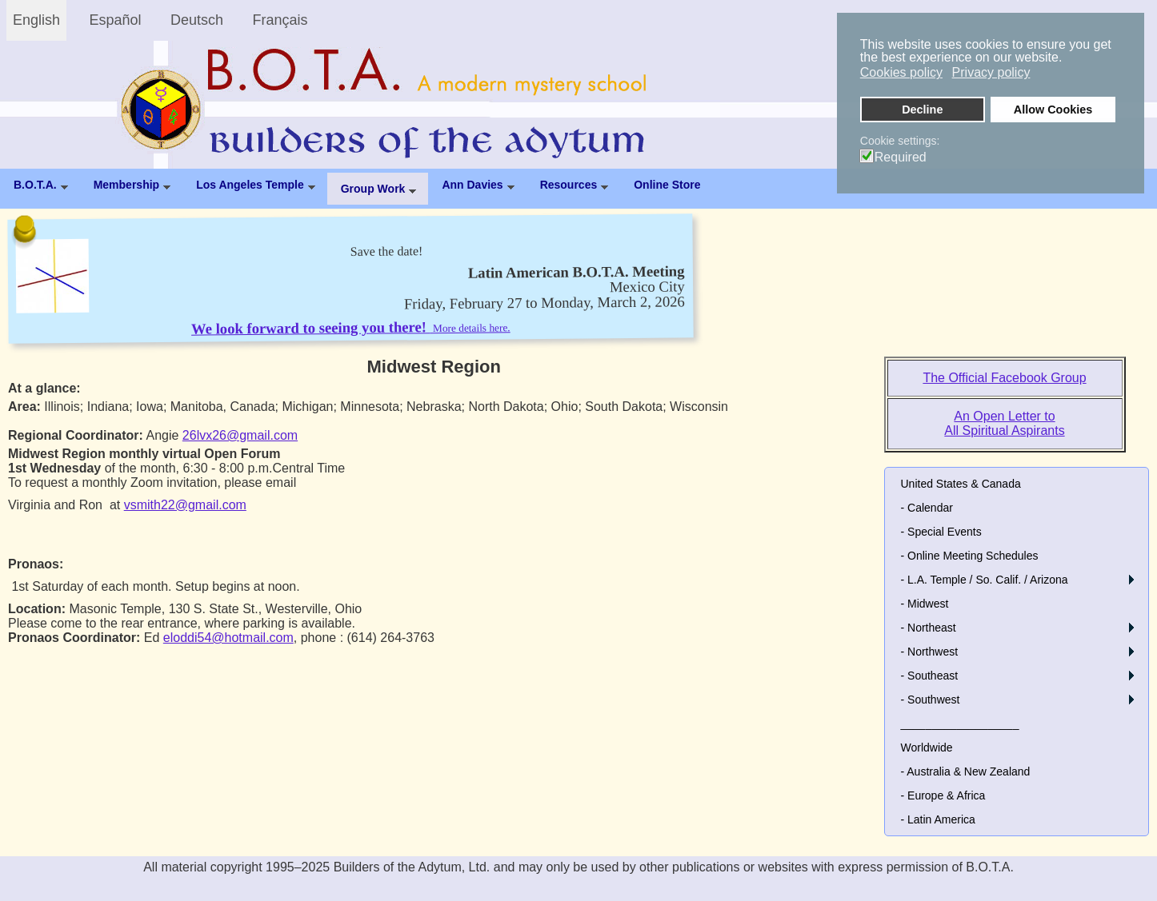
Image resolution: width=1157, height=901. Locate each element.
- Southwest (930, 699)
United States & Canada (961, 483)
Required (901, 157)
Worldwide (927, 747)
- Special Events (941, 531)
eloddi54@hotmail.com (228, 637)
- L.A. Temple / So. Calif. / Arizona (984, 579)
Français (280, 20)
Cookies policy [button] (901, 72)
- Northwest (930, 651)
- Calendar (927, 507)
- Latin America (938, 819)
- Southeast (930, 675)
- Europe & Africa (943, 795)
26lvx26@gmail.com (240, 435)
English (36, 20)
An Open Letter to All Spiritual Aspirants (1004, 423)
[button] (1131, 580)
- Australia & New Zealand (966, 771)
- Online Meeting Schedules (970, 555)
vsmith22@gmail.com (185, 505)
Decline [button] (922, 109)
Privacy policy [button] (991, 72)
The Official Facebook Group (1004, 378)
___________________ (960, 723)
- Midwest (925, 603)
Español (116, 20)
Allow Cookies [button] (1053, 109)
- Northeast (928, 627)
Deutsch (196, 20)
